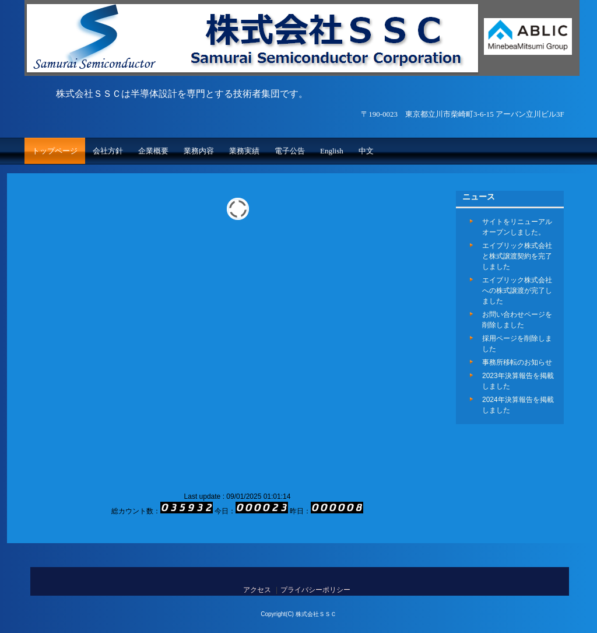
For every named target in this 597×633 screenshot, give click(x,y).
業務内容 (199, 150)
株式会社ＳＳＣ (252, 73)
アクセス (257, 590)
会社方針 (108, 150)
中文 (366, 150)
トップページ (55, 150)
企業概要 (153, 150)
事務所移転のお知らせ (517, 362)
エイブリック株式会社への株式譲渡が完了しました (517, 290)
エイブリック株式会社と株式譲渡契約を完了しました (517, 256)
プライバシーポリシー (315, 590)
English (331, 150)
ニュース (478, 196)
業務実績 (244, 150)
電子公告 (290, 150)
